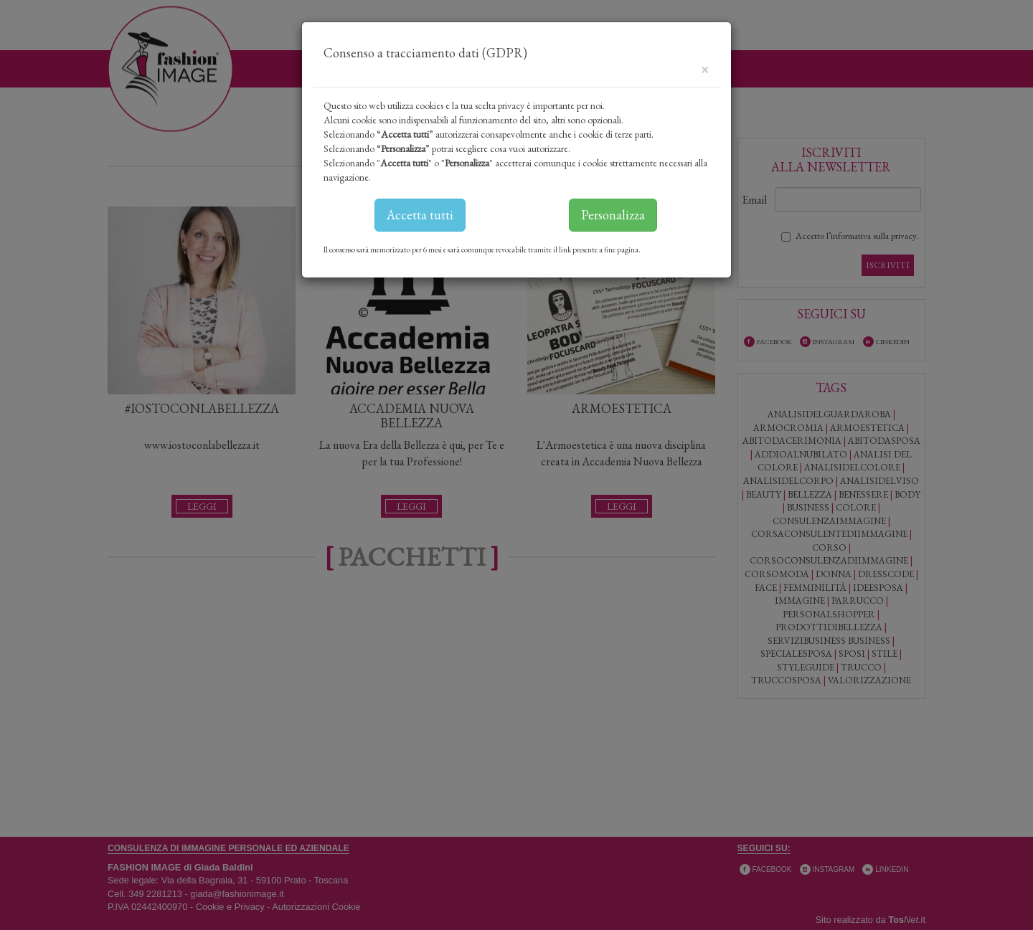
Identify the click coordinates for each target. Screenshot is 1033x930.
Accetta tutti (420, 215)
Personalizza (613, 215)
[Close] (704, 68)
